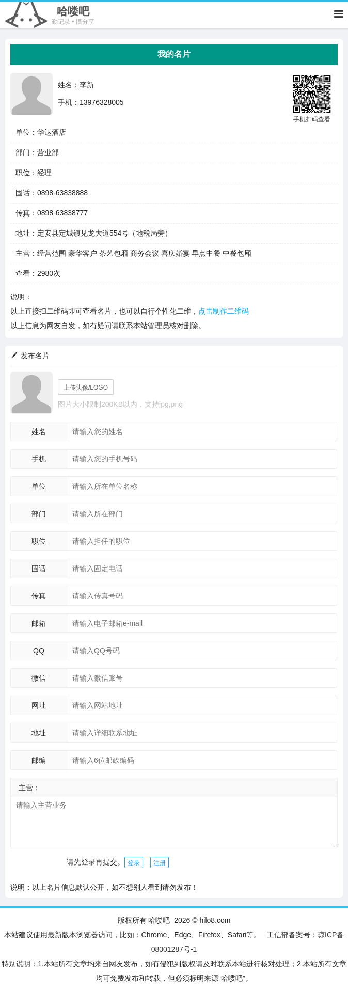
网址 (38, 705)
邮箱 (38, 623)
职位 (38, 541)
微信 (38, 678)
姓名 (38, 431)
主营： (29, 787)
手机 (38, 459)
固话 (38, 568)
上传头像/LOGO (86, 387)
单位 (38, 486)
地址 (38, 733)
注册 (159, 863)
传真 (38, 596)
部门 (38, 514)
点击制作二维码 (223, 311)
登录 (134, 863)
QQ (38, 650)
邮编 (38, 760)
